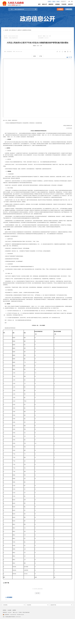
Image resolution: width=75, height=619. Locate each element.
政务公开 (44, 4)
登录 (72, 1)
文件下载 (69, 57)
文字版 (40, 56)
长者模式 (60, 9)
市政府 (58, 1)
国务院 (49, 1)
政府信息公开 (14, 30)
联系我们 (4, 610)
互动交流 (64, 4)
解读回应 (51, 4)
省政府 (54, 1)
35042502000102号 (13, 614)
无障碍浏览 (68, 9)
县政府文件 (19, 30)
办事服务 (57, 4)
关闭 (37, 593)
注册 (69, 1)
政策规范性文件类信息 (26, 30)
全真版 (34, 56)
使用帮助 (14, 610)
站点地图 (9, 610)
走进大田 (70, 4)
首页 (39, 4)
